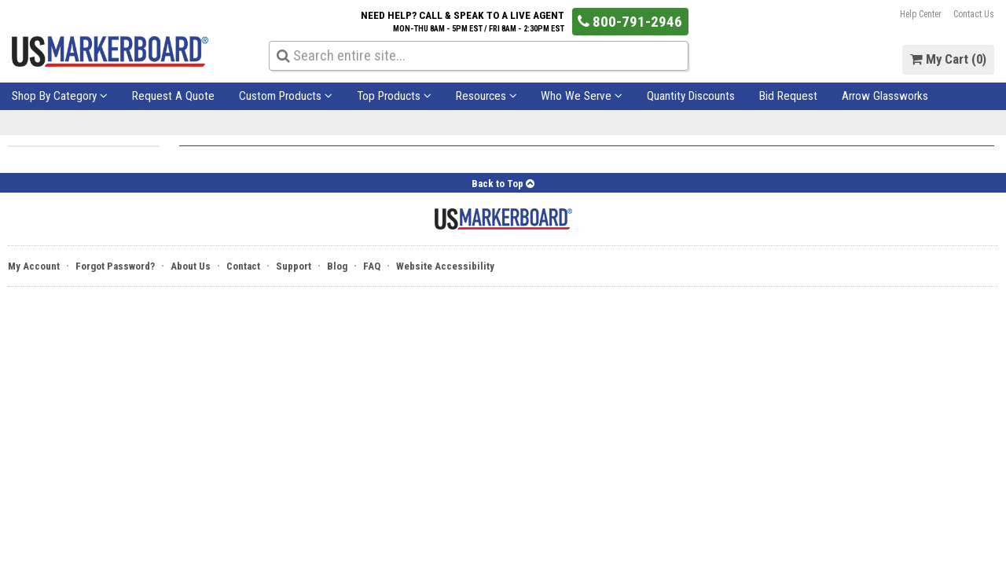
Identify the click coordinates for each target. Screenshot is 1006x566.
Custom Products (285, 96)
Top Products (394, 96)
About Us (191, 266)
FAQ (371, 266)
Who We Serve (581, 96)
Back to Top (503, 183)
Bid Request (788, 96)
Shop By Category (60, 96)
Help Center (921, 14)
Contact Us (973, 14)
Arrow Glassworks (885, 96)
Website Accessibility (445, 266)
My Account (34, 266)
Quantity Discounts (691, 96)
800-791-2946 (630, 22)
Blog (337, 266)
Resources (486, 96)
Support (293, 266)
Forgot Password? (115, 266)
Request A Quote (173, 96)
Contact (243, 266)
